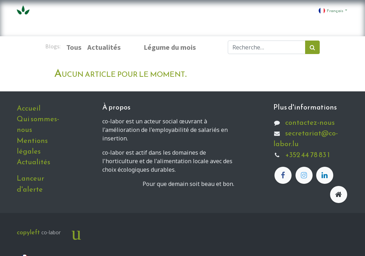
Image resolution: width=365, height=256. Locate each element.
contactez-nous (310, 122)
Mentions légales (32, 145)
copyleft (28, 232)
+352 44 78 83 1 (307, 154)
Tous (74, 47)
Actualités (33, 161)
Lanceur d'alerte (30, 183)
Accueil (29, 108)
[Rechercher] (312, 47)
